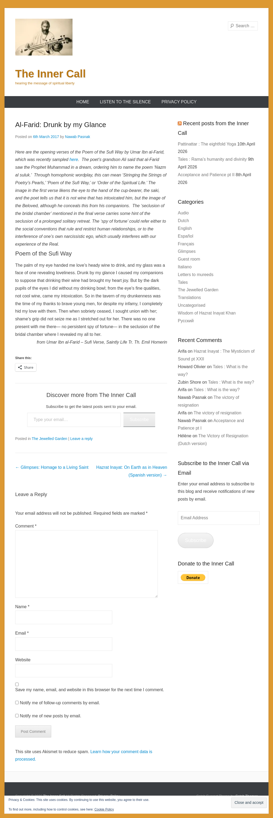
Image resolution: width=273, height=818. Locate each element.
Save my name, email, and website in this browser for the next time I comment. (89, 689)
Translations (189, 297)
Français (186, 244)
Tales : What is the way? (231, 382)
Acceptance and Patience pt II (206, 174)
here (74, 159)
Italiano (185, 267)
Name (22, 606)
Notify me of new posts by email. (50, 716)
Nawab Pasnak (77, 137)
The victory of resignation (217, 413)
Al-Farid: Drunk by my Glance (60, 125)
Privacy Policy (179, 102)
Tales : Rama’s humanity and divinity (212, 159)
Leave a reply (81, 438)
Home (82, 102)
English (185, 228)
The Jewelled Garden (49, 438)
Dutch (183, 220)
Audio (183, 213)
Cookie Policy (104, 809)
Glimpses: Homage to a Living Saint (52, 467)
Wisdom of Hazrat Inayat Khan (207, 313)
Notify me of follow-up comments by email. (60, 703)
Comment (26, 526)
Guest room (189, 259)
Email (22, 633)
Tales (183, 282)
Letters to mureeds (195, 274)
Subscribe (139, 419)
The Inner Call (50, 74)
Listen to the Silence (125, 102)
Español (185, 236)
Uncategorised (191, 305)
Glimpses (187, 251)
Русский (186, 320)
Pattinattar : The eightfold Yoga (207, 144)
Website (23, 660)
